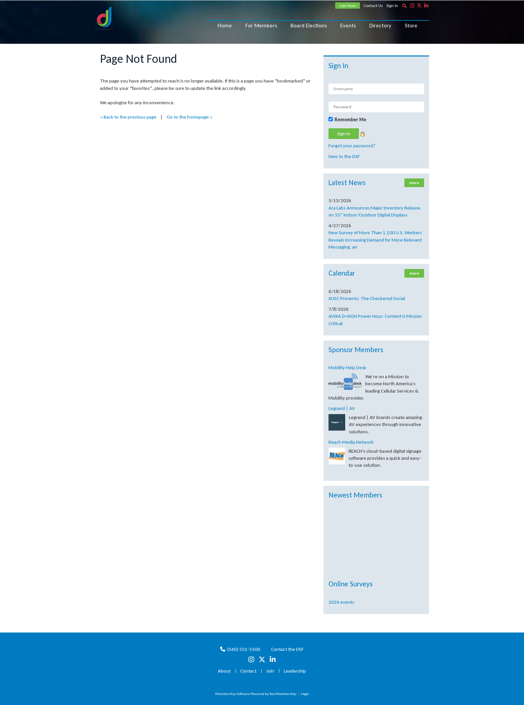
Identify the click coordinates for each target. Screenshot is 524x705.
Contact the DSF (287, 649)
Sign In (392, 5)
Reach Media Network (351, 442)
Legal (305, 694)
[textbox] (404, 6)
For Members (261, 25)
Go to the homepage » (190, 117)
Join (270, 671)
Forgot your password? (352, 146)
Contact (248, 671)
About (224, 671)
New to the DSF (344, 156)
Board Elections (308, 25)
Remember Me (350, 120)
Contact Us (373, 5)
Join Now (348, 5)
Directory (380, 25)
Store (411, 25)
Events (348, 25)
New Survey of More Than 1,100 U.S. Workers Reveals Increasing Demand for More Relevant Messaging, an (375, 240)
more (414, 182)
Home (225, 25)
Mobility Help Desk (347, 368)
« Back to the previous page (128, 117)
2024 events (341, 602)
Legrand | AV (342, 408)
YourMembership (282, 694)
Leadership (295, 671)
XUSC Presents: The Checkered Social (367, 298)
